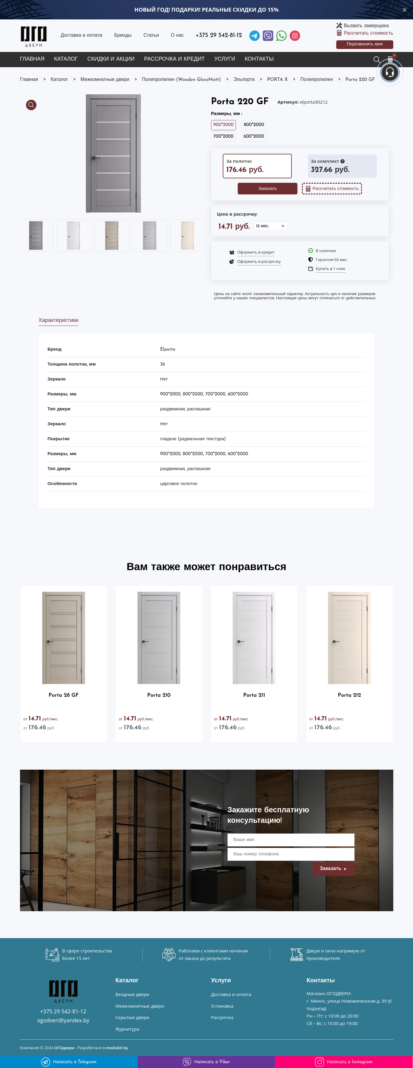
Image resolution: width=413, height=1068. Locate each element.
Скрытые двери (132, 1017)
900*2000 (224, 125)
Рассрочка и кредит (174, 59)
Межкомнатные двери (140, 1006)
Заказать (267, 189)
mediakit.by (117, 1047)
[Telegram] (254, 35)
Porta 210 (159, 695)
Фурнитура (127, 1029)
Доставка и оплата (81, 35)
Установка (222, 1006)
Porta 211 (254, 695)
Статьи (151, 35)
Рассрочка (222, 1017)
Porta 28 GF (64, 695)
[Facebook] (281, 35)
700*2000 (224, 136)
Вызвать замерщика (366, 26)
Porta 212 (349, 695)
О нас (177, 35)
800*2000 (254, 125)
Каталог (66, 59)
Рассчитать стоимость (368, 33)
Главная (32, 59)
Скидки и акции (111, 59)
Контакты (259, 59)
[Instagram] (295, 35)
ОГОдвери (64, 1047)
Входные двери (132, 994)
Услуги (224, 59)
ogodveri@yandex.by (63, 1020)
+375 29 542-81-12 (219, 36)
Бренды (122, 35)
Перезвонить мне (365, 44)
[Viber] (268, 35)
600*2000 (254, 136)
